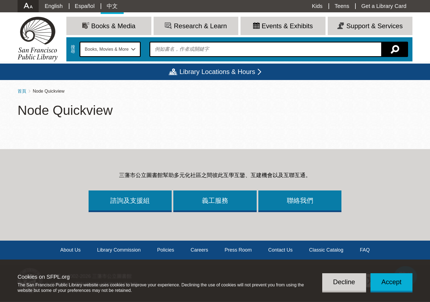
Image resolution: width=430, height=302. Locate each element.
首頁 (22, 91)
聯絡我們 (300, 200)
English (54, 6)
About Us (70, 250)
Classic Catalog (326, 250)
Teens (342, 6)
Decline (344, 282)
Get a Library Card (383, 6)
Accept (391, 282)
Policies (165, 250)
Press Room (238, 250)
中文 (112, 6)
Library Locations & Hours (217, 71)
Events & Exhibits (287, 26)
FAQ (365, 250)
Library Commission (119, 250)
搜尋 (73, 49)
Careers (199, 250)
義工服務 (215, 200)
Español (85, 6)
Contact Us (280, 250)
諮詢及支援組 (130, 200)
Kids (317, 6)
